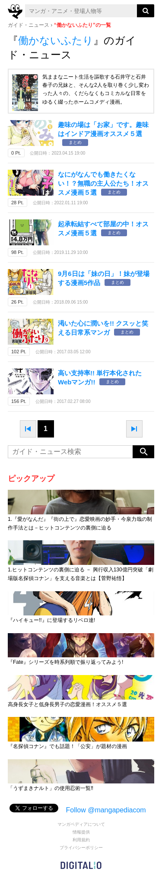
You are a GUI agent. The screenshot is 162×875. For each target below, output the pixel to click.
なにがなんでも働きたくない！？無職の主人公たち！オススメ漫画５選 (103, 183)
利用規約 (81, 839)
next (134, 429)
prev (28, 429)
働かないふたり (55, 40)
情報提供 (81, 832)
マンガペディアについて (81, 824)
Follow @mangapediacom (106, 810)
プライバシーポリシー (81, 847)
